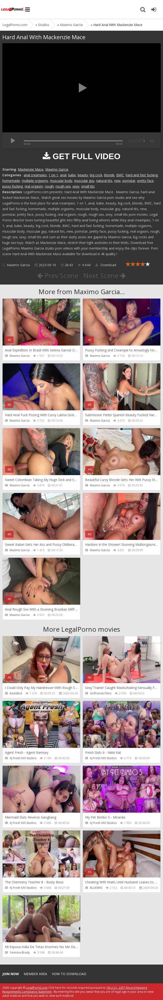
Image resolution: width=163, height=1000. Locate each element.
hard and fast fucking (142, 175)
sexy (75, 186)
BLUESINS (96, 888)
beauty (83, 175)
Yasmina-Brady (20, 952)
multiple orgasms (35, 180)
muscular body (61, 180)
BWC (120, 175)
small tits (88, 186)
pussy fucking (12, 186)
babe (72, 175)
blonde (109, 175)
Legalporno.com (13, 9)
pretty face (145, 180)
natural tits (104, 180)
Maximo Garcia (56, 169)
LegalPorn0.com (37, 988)
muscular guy (84, 180)
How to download (69, 974)
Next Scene (104, 275)
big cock (96, 175)
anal (63, 175)
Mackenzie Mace (30, 169)
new (117, 180)
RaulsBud (16, 693)
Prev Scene (57, 275)
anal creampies (35, 175)
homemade (11, 180)
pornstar (128, 180)
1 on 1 (53, 175)
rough (49, 186)
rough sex (63, 186)
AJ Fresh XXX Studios (23, 758)
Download (105, 265)
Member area (35, 974)
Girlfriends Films (100, 693)
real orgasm (34, 186)
